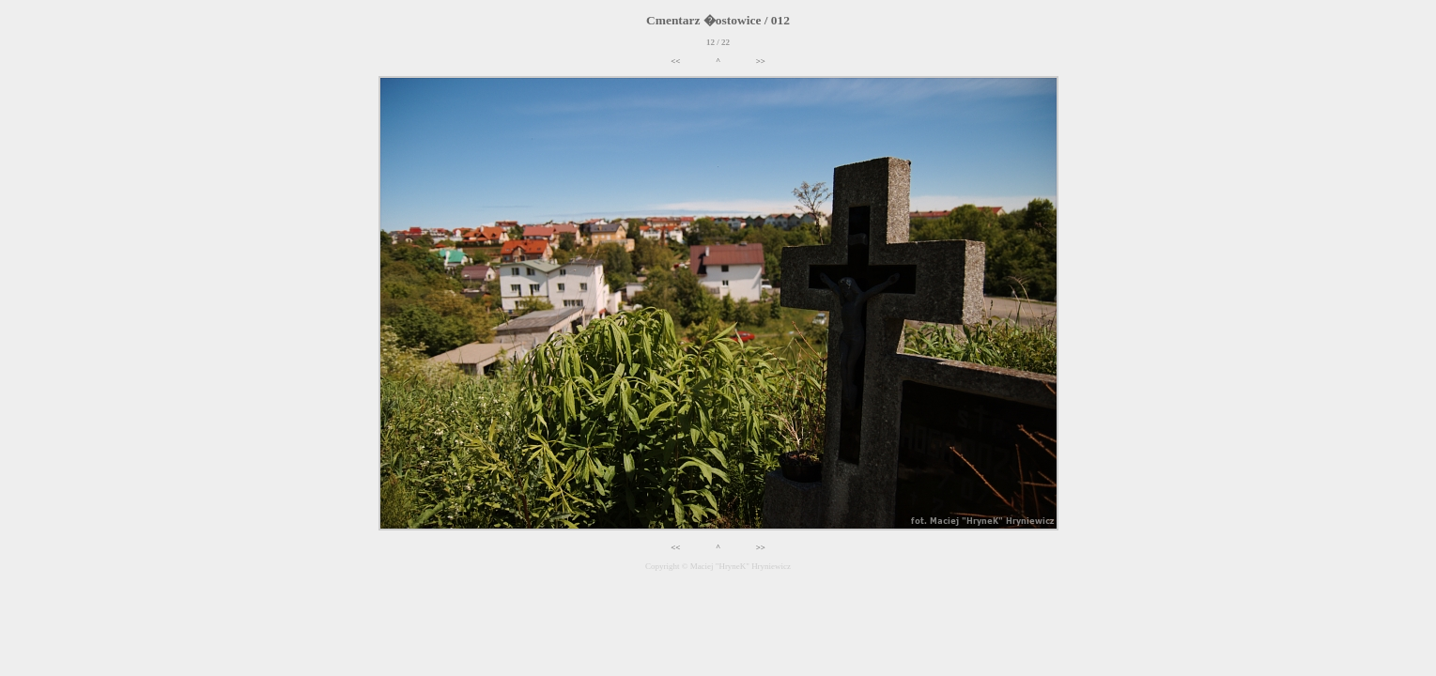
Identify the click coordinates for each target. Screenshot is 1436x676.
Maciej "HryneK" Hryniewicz (740, 566)
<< (675, 61)
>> (760, 61)
